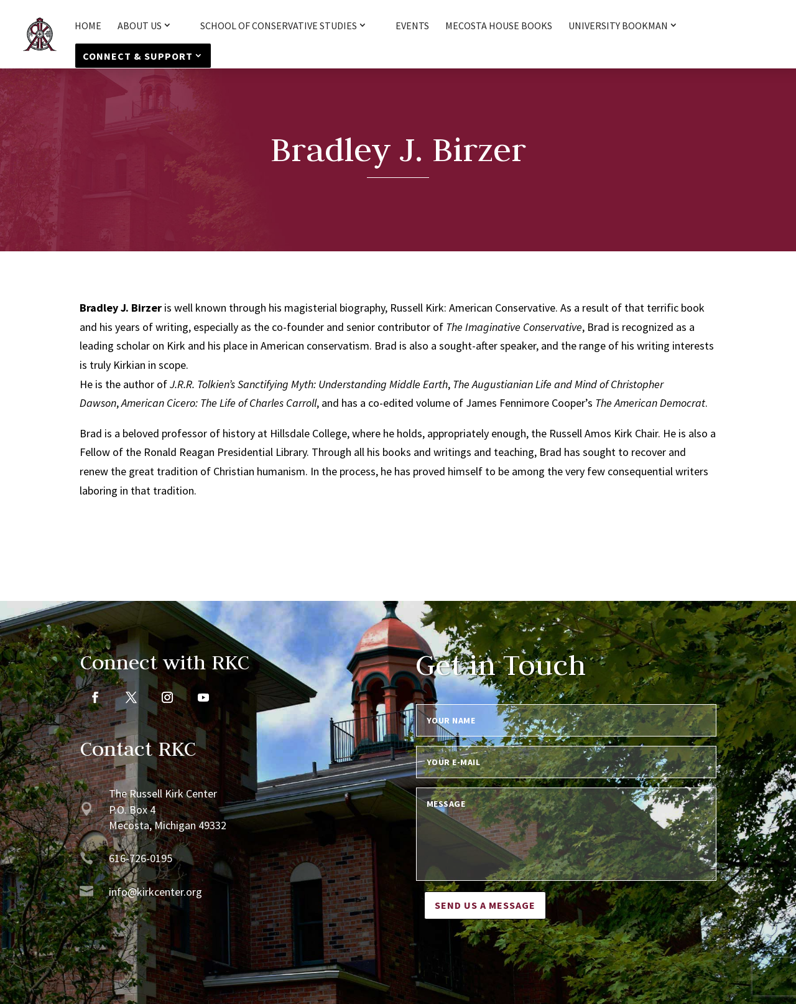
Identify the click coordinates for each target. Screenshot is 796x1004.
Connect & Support (138, 56)
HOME (88, 26)
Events (412, 26)
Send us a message (485, 905)
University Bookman (618, 26)
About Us (140, 26)
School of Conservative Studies (278, 26)
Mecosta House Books (498, 26)
